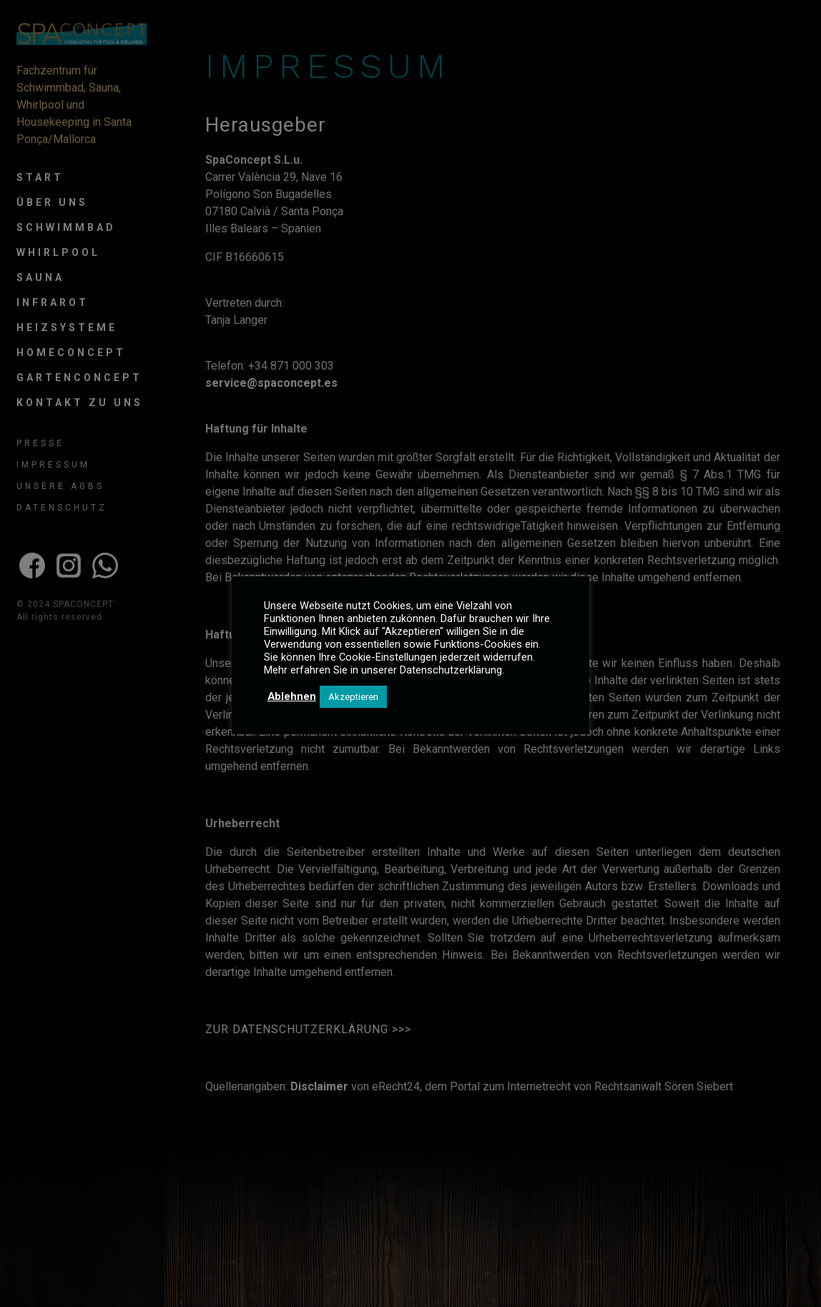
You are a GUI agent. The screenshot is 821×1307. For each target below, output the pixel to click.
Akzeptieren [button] (353, 696)
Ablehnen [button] (291, 696)
